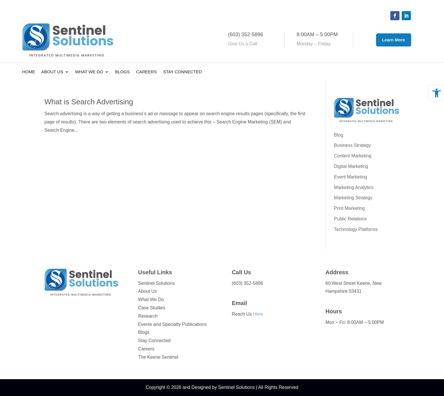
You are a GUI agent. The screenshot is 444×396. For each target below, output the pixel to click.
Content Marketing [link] (352, 155)
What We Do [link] (89, 72)
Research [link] (148, 316)
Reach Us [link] (247, 314)
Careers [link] (146, 72)
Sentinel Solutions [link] (156, 283)
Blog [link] (338, 135)
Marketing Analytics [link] (353, 187)
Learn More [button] (393, 39)
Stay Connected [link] (182, 72)
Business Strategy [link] (352, 145)
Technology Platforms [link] (356, 229)
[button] (394, 15)
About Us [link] (52, 72)
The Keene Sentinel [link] (158, 357)
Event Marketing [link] (350, 176)
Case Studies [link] (151, 307)
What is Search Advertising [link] (89, 102)
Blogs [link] (122, 72)
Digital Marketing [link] (351, 166)
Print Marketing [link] (349, 208)
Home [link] (28, 72)
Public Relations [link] (350, 218)
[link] (436, 93)
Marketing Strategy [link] (353, 197)
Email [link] (239, 303)
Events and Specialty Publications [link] (172, 324)
